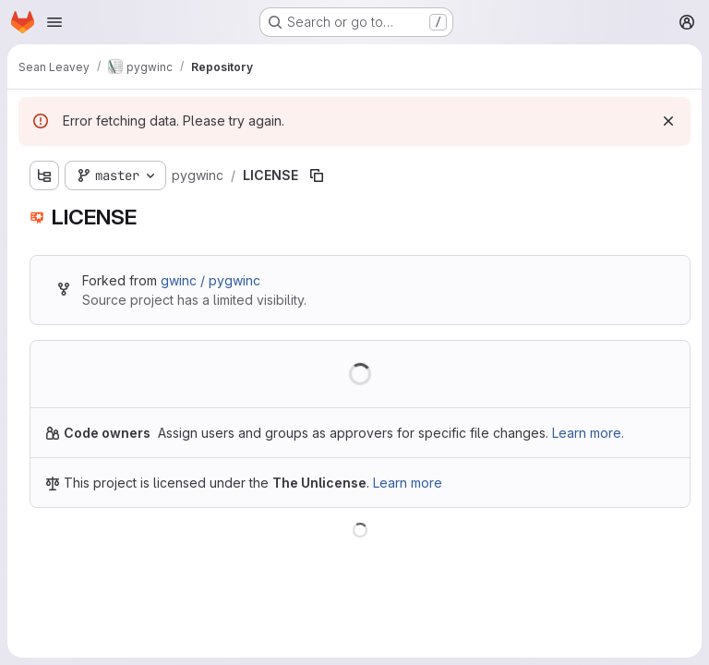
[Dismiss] (668, 121)
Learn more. (588, 433)
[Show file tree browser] (44, 175)
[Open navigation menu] (54, 22)
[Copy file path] (316, 175)
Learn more (407, 482)
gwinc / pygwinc (210, 280)
